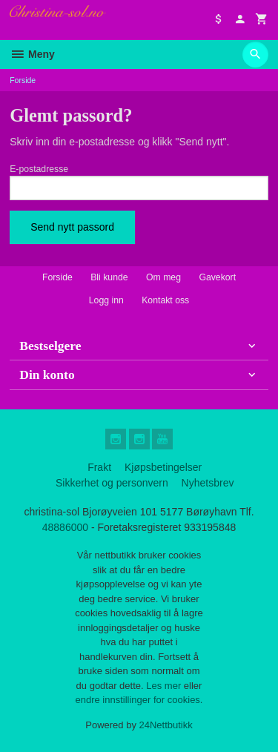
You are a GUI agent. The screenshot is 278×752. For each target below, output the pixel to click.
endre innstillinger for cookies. (139, 699)
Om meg (163, 277)
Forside (23, 80)
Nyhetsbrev (208, 483)
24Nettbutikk (166, 724)
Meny (32, 54)
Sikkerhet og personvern (112, 483)
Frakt (99, 467)
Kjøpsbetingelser (163, 467)
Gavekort (217, 277)
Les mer (165, 685)
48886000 (65, 527)
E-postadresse (39, 169)
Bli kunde (109, 277)
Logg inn (106, 300)
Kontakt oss (165, 300)
